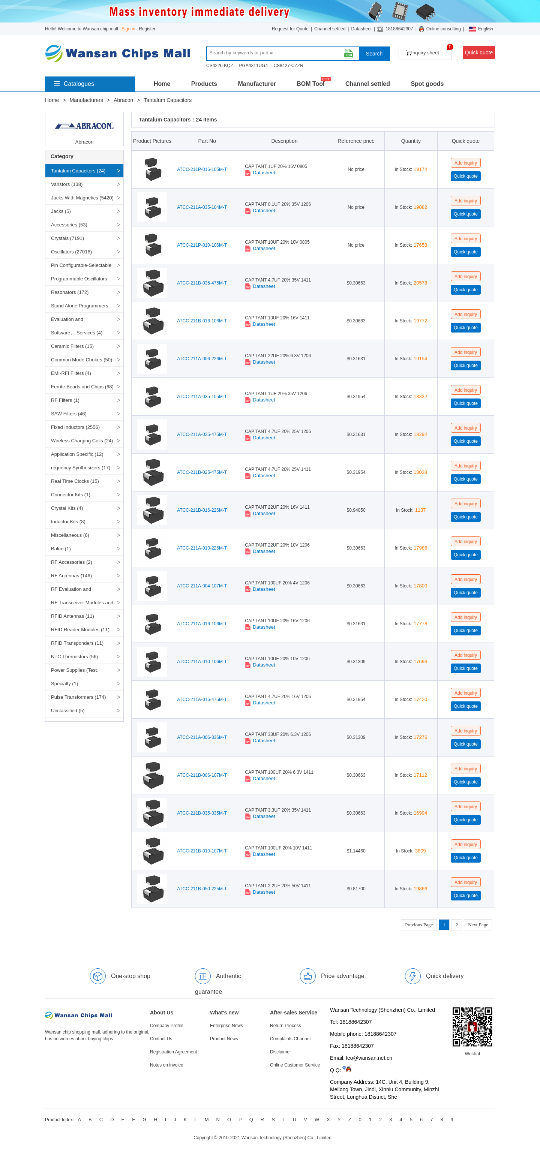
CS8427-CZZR (288, 65)
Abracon (123, 100)
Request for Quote (290, 28)
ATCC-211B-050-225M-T (202, 888)
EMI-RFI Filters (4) (71, 373)
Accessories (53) (69, 225)
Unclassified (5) (68, 710)
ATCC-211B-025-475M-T (202, 472)
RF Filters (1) (65, 400)
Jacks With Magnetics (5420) (82, 198)
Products (204, 84)
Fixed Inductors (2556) (75, 427)
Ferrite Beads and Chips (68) (82, 386)
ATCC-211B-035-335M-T (202, 813)
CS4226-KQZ (219, 65)
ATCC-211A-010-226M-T (202, 548)
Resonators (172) (69, 292)
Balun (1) (61, 548)
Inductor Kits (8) (68, 521)
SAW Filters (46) (69, 413)
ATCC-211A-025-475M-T (202, 434)
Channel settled (329, 28)
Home (162, 84)
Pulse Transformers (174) (78, 697)
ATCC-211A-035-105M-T (202, 396)
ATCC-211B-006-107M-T (202, 775)
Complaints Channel (290, 1038)
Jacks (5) (61, 211)
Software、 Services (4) (76, 333)
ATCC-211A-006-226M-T (202, 358)
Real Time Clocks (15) (75, 481)
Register (147, 28)
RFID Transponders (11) (77, 643)
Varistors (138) (66, 184)
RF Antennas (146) (71, 575)
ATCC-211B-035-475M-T (202, 283)
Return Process (285, 1025)
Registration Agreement (173, 1052)
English (481, 28)
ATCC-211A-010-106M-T (202, 661)
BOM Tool (310, 84)
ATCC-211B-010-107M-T (202, 851)
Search (374, 54)
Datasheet (361, 28)
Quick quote (479, 52)
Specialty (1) (64, 683)
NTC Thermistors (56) (74, 656)
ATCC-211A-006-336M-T (202, 737)
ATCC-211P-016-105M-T (202, 169)
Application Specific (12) (77, 454)
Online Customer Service (295, 1065)
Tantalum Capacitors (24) (78, 171)
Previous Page (419, 924)
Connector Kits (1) (70, 494)
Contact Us (161, 1038)
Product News (224, 1038)
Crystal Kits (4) (67, 508)
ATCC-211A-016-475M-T (202, 699)
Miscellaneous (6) (70, 535)
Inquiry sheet (429, 51)
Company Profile (166, 1025)
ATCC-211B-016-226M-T (202, 510)
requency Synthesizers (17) (80, 467)
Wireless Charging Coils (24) (82, 440)
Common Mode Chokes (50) (81, 360)
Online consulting (443, 28)
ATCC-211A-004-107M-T (202, 586)
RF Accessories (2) (71, 562)
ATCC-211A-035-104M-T (202, 207)
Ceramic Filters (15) (72, 346)
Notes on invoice (166, 1065)
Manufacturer (257, 84)
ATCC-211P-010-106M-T (202, 245)
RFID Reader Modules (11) (80, 629)
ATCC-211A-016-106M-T (202, 623)
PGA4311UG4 (253, 65)
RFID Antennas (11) (72, 616)
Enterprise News (226, 1025)
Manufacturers (86, 100)
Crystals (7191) (67, 238)
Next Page (478, 924)
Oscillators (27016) (71, 252)
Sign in (128, 28)
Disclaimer (280, 1052)
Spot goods (427, 84)
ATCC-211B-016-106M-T (202, 321)
